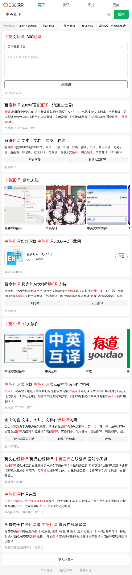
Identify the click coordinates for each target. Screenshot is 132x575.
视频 (116, 5)
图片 (91, 5)
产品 (108, 439)
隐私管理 (66, 570)
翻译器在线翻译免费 (112, 26)
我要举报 (85, 570)
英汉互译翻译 (28, 26)
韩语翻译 (49, 26)
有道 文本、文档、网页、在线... (36, 140)
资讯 (66, 5)
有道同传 (35, 159)
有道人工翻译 (97, 159)
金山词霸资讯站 (24, 439)
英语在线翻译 (66, 439)
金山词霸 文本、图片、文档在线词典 (40, 420)
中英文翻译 (68, 26)
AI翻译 (66, 85)
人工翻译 (97, 303)
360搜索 (14, 5)
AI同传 (34, 303)
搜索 (121, 14)
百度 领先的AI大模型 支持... (37, 284)
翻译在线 (87, 26)
